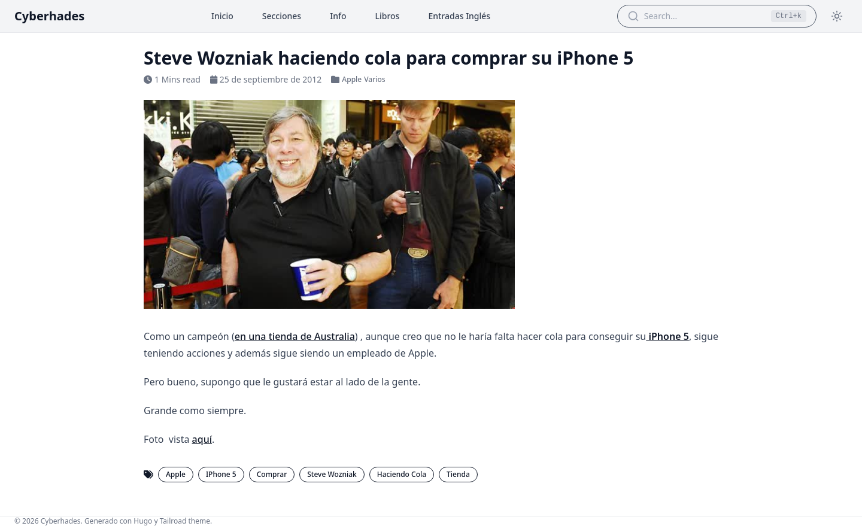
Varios (374, 79)
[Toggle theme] (837, 16)
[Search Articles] (704, 16)
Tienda (458, 474)
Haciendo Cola (401, 474)
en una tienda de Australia (295, 336)
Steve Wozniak (332, 474)
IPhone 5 (221, 474)
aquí (202, 439)
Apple (352, 79)
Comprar (272, 474)
